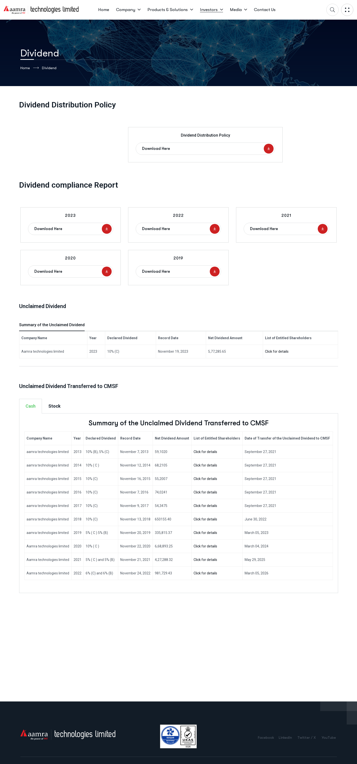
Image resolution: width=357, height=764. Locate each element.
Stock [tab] (54, 406)
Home (29, 68)
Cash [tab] (31, 406)
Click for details (277, 351)
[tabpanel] (178, 503)
